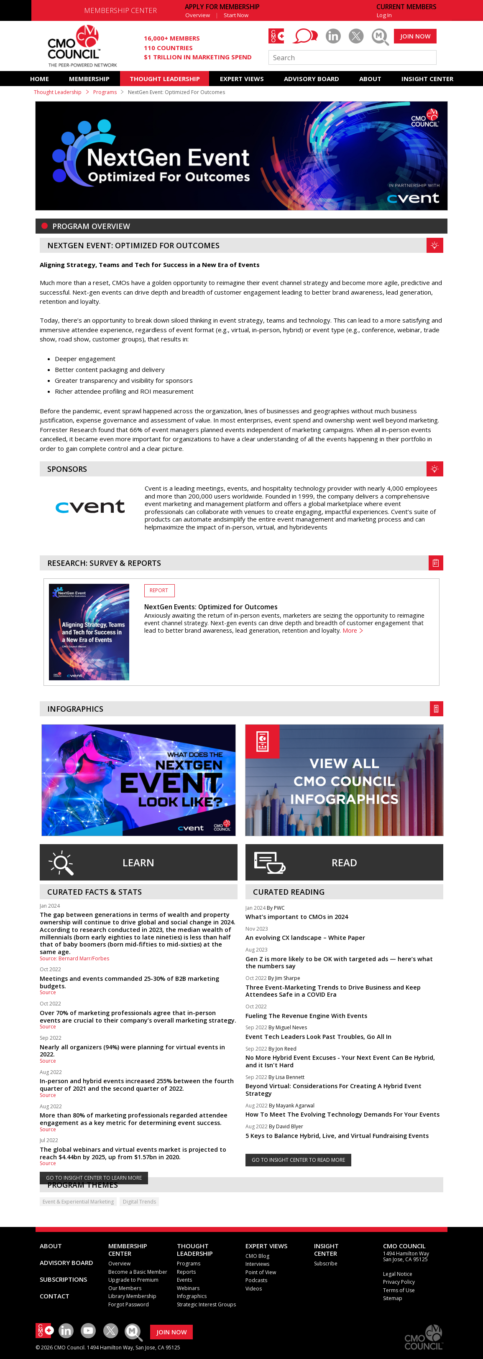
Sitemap (392, 1298)
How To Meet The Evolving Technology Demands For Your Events (342, 1114)
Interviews (257, 1263)
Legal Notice (397, 1274)
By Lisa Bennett (286, 1077)
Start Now (236, 15)
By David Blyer (286, 1127)
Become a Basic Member (137, 1271)
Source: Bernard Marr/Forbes (74, 958)
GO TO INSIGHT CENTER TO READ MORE (298, 1159)
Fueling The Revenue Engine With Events (306, 1016)
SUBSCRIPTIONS (63, 1279)
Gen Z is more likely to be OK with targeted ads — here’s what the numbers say (339, 962)
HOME (39, 78)
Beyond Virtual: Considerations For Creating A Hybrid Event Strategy (333, 1089)
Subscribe (325, 1263)
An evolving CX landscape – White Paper (305, 938)
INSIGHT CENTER (427, 78)
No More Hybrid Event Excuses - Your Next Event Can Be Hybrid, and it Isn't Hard (340, 1061)
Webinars (188, 1288)
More (349, 630)
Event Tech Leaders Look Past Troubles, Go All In (318, 1037)
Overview (197, 15)
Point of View (260, 1272)
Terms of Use (399, 1290)
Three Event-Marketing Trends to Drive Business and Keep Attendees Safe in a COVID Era (333, 991)
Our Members (124, 1288)
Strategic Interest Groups (206, 1304)
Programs (105, 92)
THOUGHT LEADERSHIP (165, 78)
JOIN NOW (415, 36)
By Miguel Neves (287, 1028)
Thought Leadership (58, 92)
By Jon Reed (282, 1049)
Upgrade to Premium (133, 1279)
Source (48, 992)
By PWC (276, 908)
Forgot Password (128, 1304)
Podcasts (256, 1280)
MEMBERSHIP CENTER (120, 10)
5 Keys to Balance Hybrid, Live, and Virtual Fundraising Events (337, 1136)
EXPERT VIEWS (242, 78)
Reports (186, 1271)
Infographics (192, 1296)
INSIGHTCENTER (326, 1249)
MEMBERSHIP (89, 78)
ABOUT (370, 78)
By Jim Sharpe (284, 978)
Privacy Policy (399, 1281)
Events (184, 1279)
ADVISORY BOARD (311, 78)
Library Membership (132, 1296)
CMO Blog (257, 1256)
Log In (384, 15)
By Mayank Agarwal (291, 1106)
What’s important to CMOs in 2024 (296, 917)
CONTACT (54, 1296)
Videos (253, 1288)
